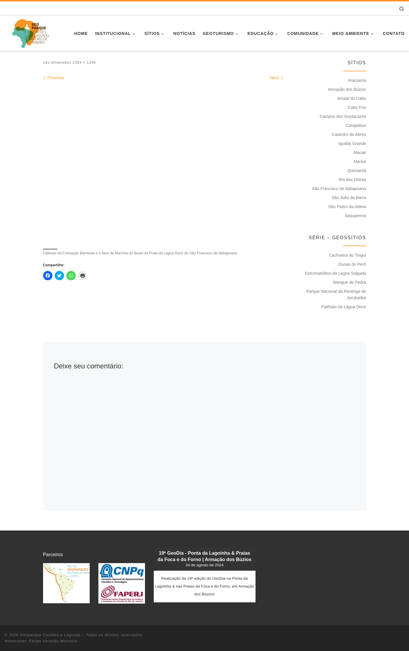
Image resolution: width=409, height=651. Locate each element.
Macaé (360, 152)
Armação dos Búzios (347, 89)
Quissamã (356, 170)
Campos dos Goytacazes (343, 116)
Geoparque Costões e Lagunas (50, 635)
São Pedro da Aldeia (347, 206)
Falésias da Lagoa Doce (343, 306)
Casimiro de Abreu (349, 134)
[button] (66, 583)
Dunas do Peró (352, 264)
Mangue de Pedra (349, 282)
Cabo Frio (357, 107)
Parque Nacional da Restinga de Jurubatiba (336, 294)
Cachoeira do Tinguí (347, 255)
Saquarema (355, 215)
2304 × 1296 (83, 63)
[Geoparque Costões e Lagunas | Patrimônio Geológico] (30, 32)
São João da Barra (349, 197)
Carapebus (356, 125)
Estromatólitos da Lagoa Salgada (335, 273)
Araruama (357, 80)
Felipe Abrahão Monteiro (53, 641)
